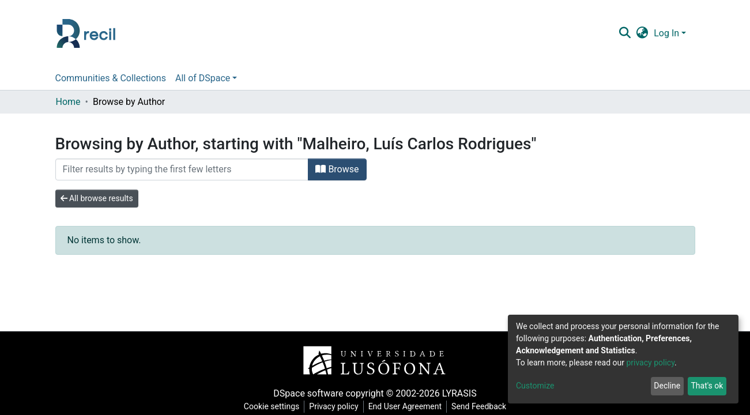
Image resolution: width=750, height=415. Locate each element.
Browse (337, 169)
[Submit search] (625, 33)
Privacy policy (333, 406)
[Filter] (182, 169)
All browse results (97, 198)
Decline (667, 385)
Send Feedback (478, 406)
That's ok (707, 385)
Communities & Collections (110, 78)
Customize (535, 385)
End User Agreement (405, 406)
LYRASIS (459, 393)
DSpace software (308, 393)
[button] (642, 33)
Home (68, 101)
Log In (666, 33)
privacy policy (650, 362)
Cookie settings (272, 406)
